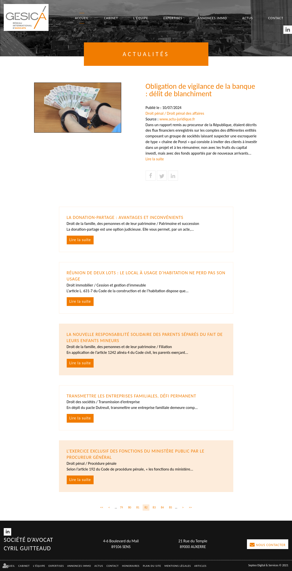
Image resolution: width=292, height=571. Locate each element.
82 (145, 507)
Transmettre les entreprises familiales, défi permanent (131, 396)
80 (129, 507)
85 (170, 507)
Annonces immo (212, 18)
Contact (275, 18)
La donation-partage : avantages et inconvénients (125, 217)
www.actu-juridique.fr (177, 119)
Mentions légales (178, 566)
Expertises (173, 18)
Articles (200, 566)
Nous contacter (271, 545)
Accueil (82, 18)
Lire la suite (155, 159)
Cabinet (111, 18)
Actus (247, 18)
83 (154, 507)
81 (137, 507)
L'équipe (140, 18)
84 (162, 507)
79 (121, 507)
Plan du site (152, 566)
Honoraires (131, 566)
